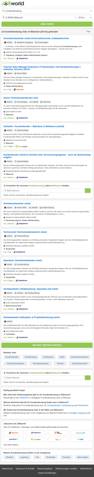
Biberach (35, 31)
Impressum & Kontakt (25, 469)
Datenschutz (7, 469)
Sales (62, 357)
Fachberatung (31, 357)
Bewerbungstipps (45, 469)
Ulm (5, 415)
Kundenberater (12, 357)
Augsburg (82, 413)
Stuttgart (73, 413)
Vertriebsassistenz (41, 363)
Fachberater (48, 357)
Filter (88, 32)
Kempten (66, 457)
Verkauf (60, 363)
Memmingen (82, 457)
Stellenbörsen (86, 469)
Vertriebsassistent (79, 363)
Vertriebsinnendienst (79, 357)
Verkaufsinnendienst (15, 363)
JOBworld (23, 398)
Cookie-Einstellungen (47, 473)
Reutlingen (51, 457)
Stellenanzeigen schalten (66, 469)
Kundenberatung (13, 31)
